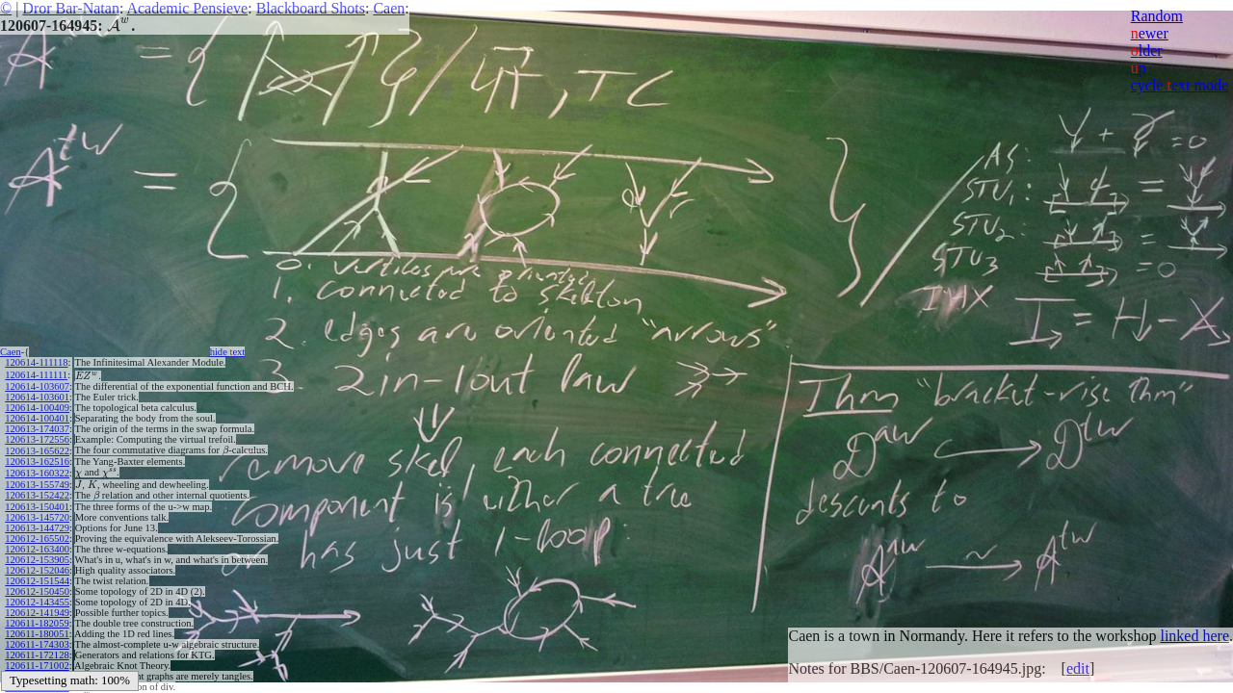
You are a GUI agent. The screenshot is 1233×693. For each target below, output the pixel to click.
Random (1157, 16)
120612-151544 (37, 581)
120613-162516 (37, 461)
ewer (1149, 33)
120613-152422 (37, 495)
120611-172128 (36, 655)
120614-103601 (37, 397)
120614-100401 (37, 418)
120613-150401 (37, 506)
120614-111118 (36, 362)
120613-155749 (37, 484)
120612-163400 (37, 549)
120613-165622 (37, 451)
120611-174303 (36, 644)
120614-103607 (37, 386)
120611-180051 (36, 634)
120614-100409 (37, 407)
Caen (389, 8)
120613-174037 (37, 429)
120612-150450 (37, 591)
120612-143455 (37, 602)
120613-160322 (37, 473)
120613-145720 (37, 517)
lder (1147, 50)
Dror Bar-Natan (70, 8)
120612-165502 (37, 538)
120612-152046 (37, 570)
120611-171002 (36, 665)
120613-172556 (37, 439)
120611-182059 (36, 623)
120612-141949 (37, 612)
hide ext (228, 351)
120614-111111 (36, 375)
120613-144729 (37, 528)
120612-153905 (37, 559)
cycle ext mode (1179, 85)
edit (1077, 668)
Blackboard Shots (310, 8)
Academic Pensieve (187, 8)
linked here (1194, 636)
